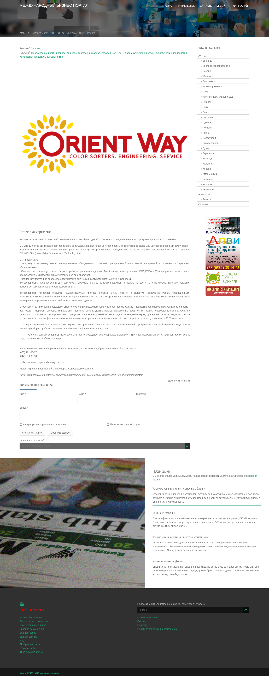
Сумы (206, 147)
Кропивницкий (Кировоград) (218, 96)
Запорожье (209, 80)
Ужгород (207, 157)
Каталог (37, 32)
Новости (142, 619)
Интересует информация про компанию (44, 422)
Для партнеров (28, 626)
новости (171, 475)
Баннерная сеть (29, 630)
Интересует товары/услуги (124, 422)
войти (222, 5)
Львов (206, 111)
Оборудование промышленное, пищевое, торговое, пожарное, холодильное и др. (77, 52)
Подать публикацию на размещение (158, 622)
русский (240, 5)
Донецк (207, 70)
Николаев (208, 116)
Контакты (205, 5)
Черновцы (208, 188)
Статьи (142, 615)
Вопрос (24, 406)
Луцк (205, 106)
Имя (23, 392)
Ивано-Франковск (213, 85)
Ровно (206, 132)
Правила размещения (32, 622)
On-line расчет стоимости (34, 615)
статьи (182, 475)
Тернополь (209, 152)
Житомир (208, 75)
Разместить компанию (32, 611)
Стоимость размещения (33, 619)
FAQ (22, 634)
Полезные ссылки (148, 611)
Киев (205, 90)
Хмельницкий (210, 173)
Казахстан (205, 193)
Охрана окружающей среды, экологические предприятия (155, 52)
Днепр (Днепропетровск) (216, 65)
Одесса (207, 121)
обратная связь (30, 638)
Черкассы (208, 178)
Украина (36, 47)
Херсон (207, 168)
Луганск (207, 101)
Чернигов (208, 183)
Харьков (207, 162)
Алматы (207, 198)
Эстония (204, 203)
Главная (167, 5)
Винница (208, 59)
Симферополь (211, 142)
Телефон (142, 392)
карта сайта (28, 641)
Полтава (207, 126)
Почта (82, 392)
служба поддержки (32, 645)
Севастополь (210, 137)
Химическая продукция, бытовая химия (42, 56)
